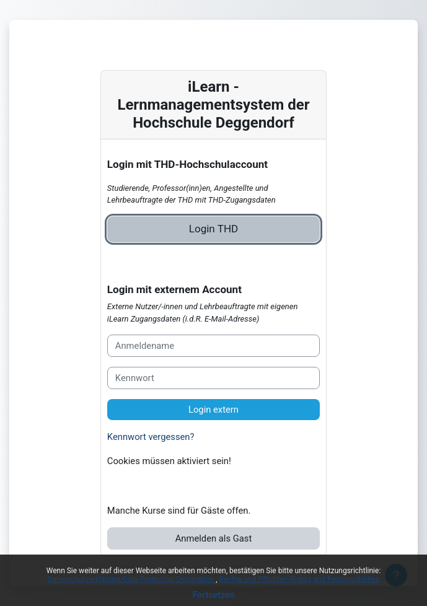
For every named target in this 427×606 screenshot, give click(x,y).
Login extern (213, 409)
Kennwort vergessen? (151, 436)
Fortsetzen (214, 595)
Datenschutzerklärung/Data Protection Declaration (132, 579)
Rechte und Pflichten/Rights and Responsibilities (299, 579)
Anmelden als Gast (213, 538)
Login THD (214, 228)
